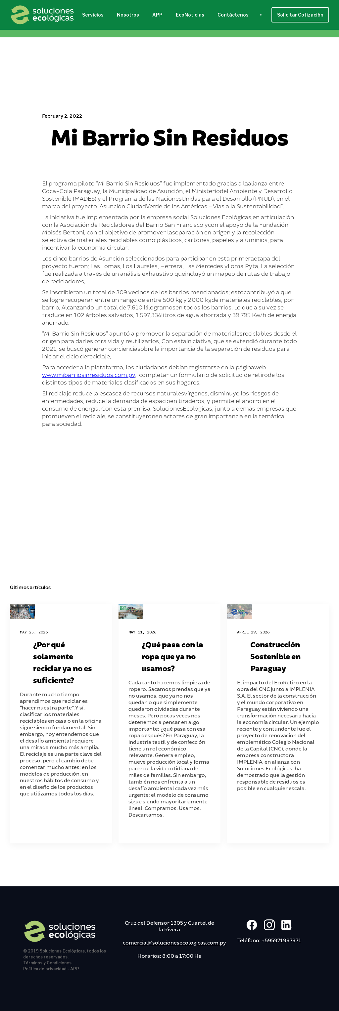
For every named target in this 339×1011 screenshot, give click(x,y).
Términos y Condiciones (47, 962)
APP (157, 15)
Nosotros (128, 15)
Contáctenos (233, 15)
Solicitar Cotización (300, 15)
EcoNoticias (190, 15)
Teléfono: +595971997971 (269, 940)
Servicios (93, 15)
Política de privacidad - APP (51, 968)
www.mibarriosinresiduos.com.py (88, 374)
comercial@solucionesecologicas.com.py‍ (174, 942)
